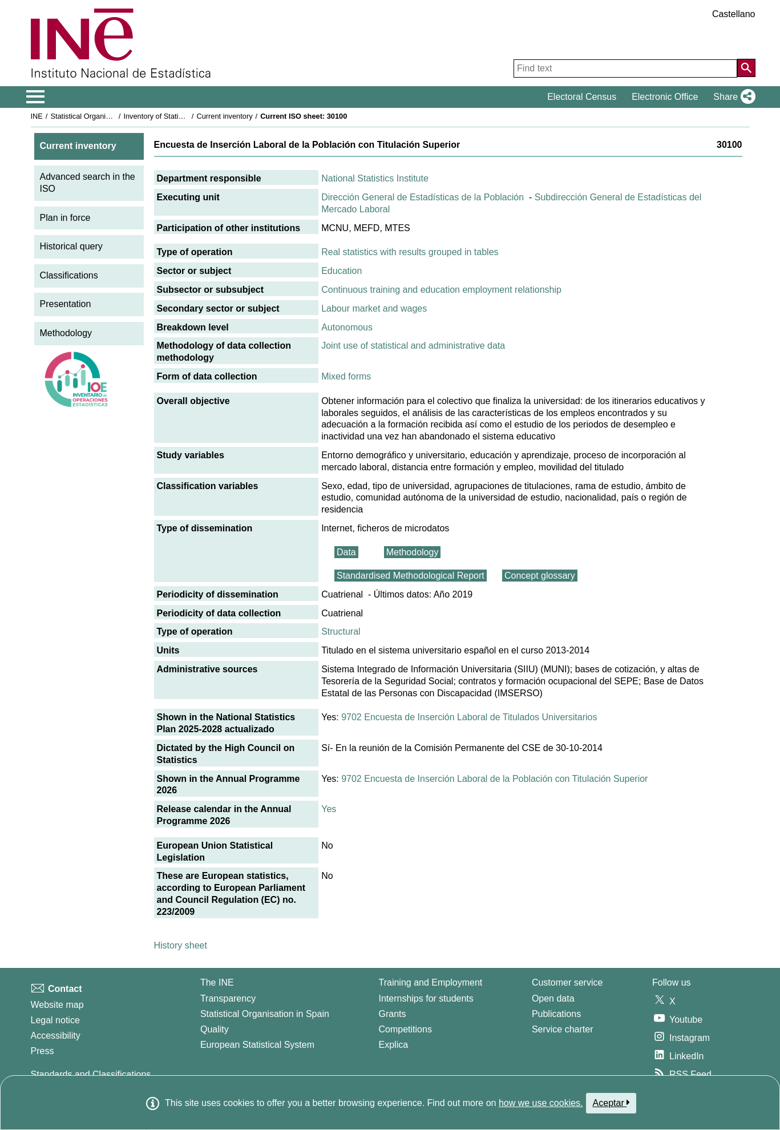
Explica (394, 1045)
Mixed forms (346, 376)
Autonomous (347, 327)
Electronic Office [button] (665, 97)
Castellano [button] (733, 14)
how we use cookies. (541, 1103)
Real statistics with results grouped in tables (409, 252)
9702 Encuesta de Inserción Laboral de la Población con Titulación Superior (494, 779)
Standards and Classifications (91, 1074)
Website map (57, 1005)
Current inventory (224, 116)
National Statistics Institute (375, 178)
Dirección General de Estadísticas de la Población (422, 197)
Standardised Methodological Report (410, 575)
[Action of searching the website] (746, 68)
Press (42, 1051)
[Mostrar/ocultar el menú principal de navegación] (35, 97)
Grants (392, 1014)
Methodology (66, 333)
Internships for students (426, 998)
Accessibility (55, 1035)
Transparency (228, 998)
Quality (214, 1029)
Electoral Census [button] (581, 97)
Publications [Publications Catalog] (556, 1014)
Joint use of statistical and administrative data (413, 345)
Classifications (69, 275)
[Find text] (625, 68)
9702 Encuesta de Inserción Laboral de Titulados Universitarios (469, 717)
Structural (340, 631)
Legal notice (55, 1020)
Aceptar (611, 1102)
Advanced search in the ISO (87, 182)
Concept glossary (539, 575)
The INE (217, 982)
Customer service (567, 982)
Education (341, 271)
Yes (328, 809)
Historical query (71, 246)
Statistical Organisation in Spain (101, 116)
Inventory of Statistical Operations (177, 116)
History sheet (180, 945)
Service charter (562, 1029)
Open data (553, 998)
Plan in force (65, 218)
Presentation (65, 304)
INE (37, 116)
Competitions (405, 1029)
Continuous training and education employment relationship (441, 289)
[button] (732, 97)
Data (346, 552)
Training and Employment (431, 982)
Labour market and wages (374, 308)
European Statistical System (257, 1045)
